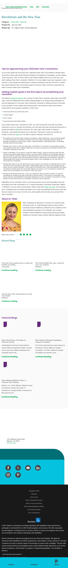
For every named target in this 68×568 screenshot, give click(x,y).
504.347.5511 (11, 443)
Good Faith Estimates (33, 509)
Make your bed (50, 187)
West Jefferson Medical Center (16, 7)
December (45, 7)
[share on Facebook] (21, 234)
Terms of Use (34, 497)
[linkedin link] (38, 468)
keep (17, 129)
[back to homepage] (2, 7)
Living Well (15, 22)
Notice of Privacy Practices (34, 503)
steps (18, 134)
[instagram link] (8, 475)
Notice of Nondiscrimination (34, 500)
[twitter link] (18, 468)
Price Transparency (34, 513)
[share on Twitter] (24, 234)
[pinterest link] (18, 475)
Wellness (23, 22)
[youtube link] (28, 468)
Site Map (34, 494)
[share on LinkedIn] (30, 234)
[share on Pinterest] (27, 234)
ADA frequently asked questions (12, 554)
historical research (17, 98)
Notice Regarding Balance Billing (34, 506)
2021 (37, 7)
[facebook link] (8, 468)
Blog (31, 7)
